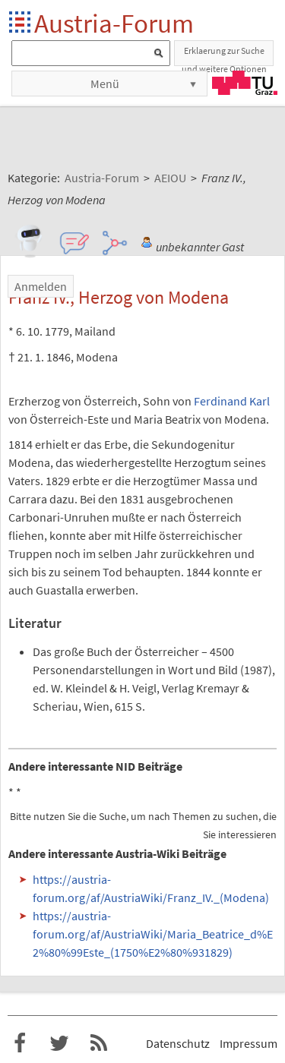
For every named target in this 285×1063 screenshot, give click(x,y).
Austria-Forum (114, 23)
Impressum (248, 1043)
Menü (104, 83)
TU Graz (244, 83)
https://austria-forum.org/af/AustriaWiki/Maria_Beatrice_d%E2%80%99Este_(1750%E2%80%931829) (153, 934)
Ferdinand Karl (232, 400)
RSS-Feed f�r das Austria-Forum (99, 1043)
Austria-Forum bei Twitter (59, 1043)
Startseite (21, 23)
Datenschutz (178, 1043)
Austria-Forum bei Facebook (20, 1043)
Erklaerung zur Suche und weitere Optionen (224, 55)
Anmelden (40, 286)
